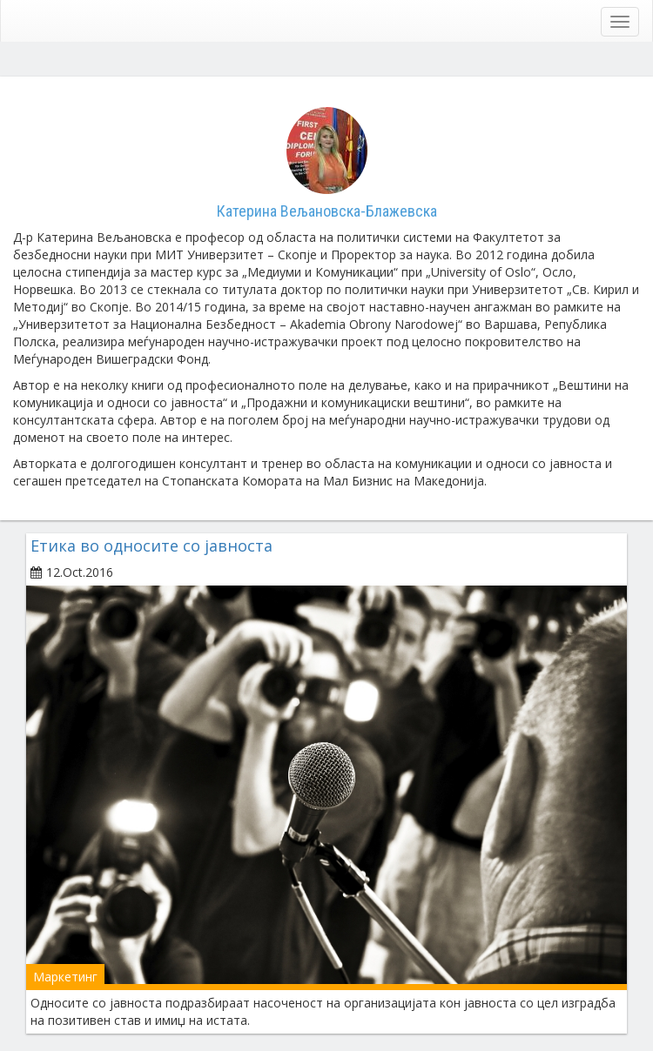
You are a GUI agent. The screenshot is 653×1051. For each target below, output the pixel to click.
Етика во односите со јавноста (151, 545)
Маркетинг (65, 976)
